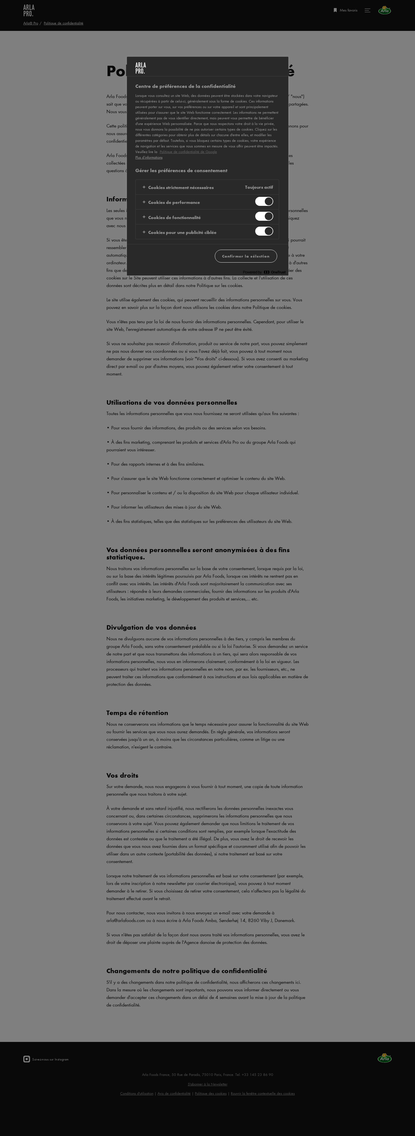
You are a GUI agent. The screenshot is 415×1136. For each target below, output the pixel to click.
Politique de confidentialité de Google (188, 151)
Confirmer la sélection (246, 256)
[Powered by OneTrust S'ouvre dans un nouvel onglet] (264, 272)
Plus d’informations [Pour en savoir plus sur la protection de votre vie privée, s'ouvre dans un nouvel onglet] (149, 157)
